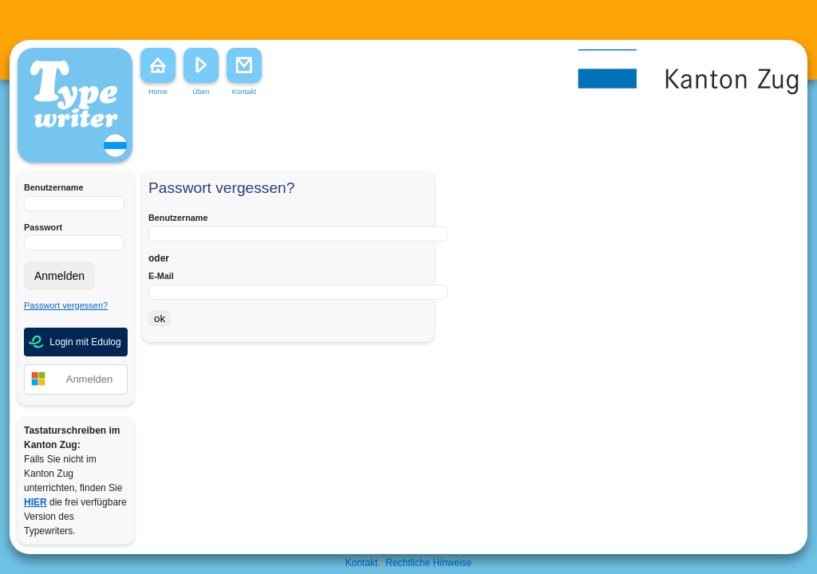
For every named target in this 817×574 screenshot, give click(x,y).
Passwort (43, 227)
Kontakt (361, 562)
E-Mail (161, 276)
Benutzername (53, 187)
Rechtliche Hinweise (428, 562)
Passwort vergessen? (66, 305)
